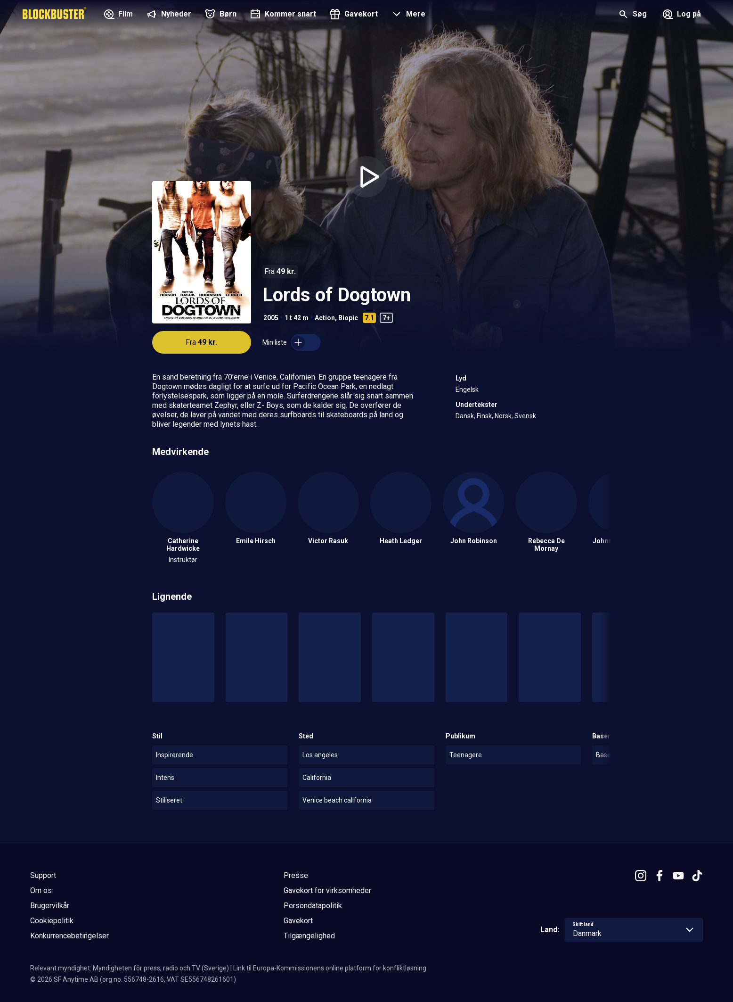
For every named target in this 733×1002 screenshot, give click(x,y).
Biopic (348, 318)
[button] (407, 15)
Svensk (525, 416)
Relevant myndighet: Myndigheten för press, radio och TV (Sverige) (129, 968)
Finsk (484, 416)
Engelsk (467, 389)
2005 (270, 318)
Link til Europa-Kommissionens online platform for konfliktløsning (329, 968)
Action (325, 318)
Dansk (465, 416)
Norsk (503, 416)
